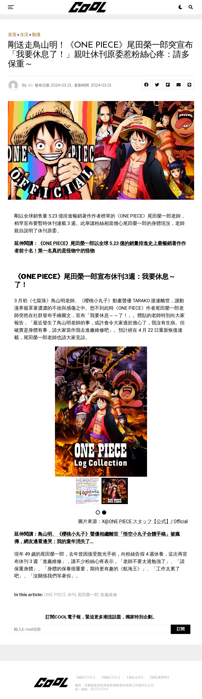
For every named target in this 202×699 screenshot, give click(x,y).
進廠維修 (108, 595)
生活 (24, 34)
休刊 (72, 595)
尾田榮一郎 (88, 595)
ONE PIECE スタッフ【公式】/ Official (148, 521)
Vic (30, 85)
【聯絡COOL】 (111, 677)
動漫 (36, 34)
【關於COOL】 (85, 677)
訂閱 (181, 629)
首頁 (12, 34)
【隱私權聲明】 (159, 677)
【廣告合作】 (134, 677)
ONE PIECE (55, 595)
